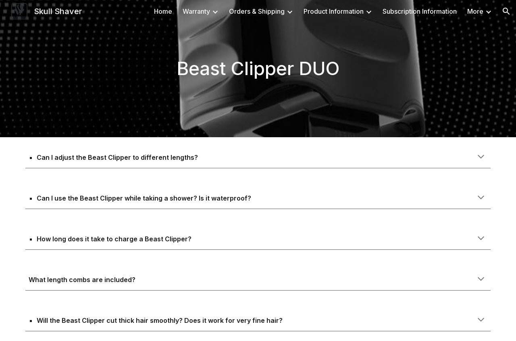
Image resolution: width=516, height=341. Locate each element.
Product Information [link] (334, 11)
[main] (258, 69)
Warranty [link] (196, 11)
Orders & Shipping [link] (257, 11)
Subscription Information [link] (420, 11)
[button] (506, 11)
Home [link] (163, 11)
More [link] (475, 11)
